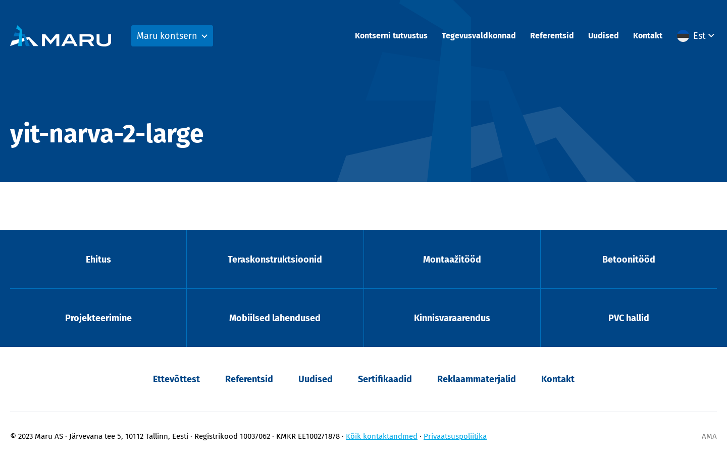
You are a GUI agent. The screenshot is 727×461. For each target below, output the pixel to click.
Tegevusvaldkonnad (479, 35)
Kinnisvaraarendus (452, 318)
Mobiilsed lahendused (275, 318)
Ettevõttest (176, 379)
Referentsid (552, 35)
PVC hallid (628, 318)
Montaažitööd (452, 259)
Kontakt (647, 35)
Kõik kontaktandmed (382, 436)
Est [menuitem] (699, 35)
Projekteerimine (98, 318)
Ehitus (98, 259)
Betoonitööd (628, 259)
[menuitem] (697, 36)
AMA (709, 436)
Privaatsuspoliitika (455, 436)
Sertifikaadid (385, 379)
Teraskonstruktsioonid (275, 259)
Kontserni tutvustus (391, 35)
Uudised (603, 35)
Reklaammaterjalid (476, 379)
